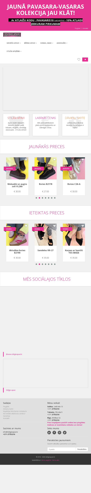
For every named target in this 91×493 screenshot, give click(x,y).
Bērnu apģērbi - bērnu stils (50, 460)
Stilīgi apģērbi (14, 51)
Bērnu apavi (30, 43)
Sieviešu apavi (14, 43)
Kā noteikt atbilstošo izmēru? (14, 413)
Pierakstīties (82, 449)
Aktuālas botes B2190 (17, 251)
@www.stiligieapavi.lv (14, 354)
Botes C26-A (73, 184)
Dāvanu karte (8, 409)
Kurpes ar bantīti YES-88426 (74, 251)
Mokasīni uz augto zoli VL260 (17, 185)
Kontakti (85, 28)
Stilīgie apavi (10, 390)
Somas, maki (46, 43)
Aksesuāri (62, 43)
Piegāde (77, 28)
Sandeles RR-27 (45, 250)
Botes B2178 (45, 184)
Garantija (6, 416)
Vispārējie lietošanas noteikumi (15, 411)
